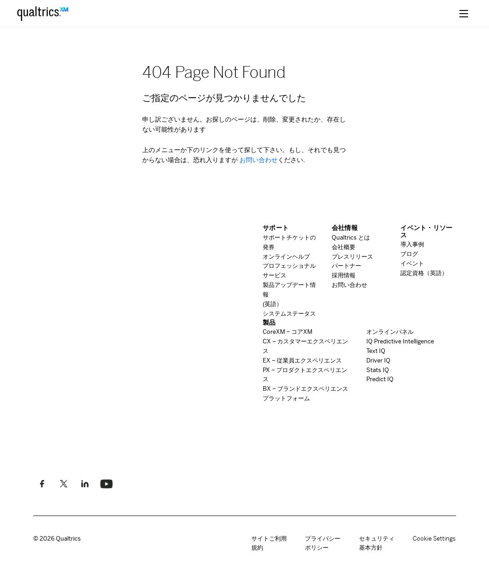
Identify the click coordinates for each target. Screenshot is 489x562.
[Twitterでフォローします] (63, 483)
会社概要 (343, 247)
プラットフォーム (286, 398)
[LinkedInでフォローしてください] (85, 483)
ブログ (409, 253)
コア (287, 331)
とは (351, 237)
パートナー (346, 265)
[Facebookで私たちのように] (42, 483)
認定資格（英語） (424, 273)
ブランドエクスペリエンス (305, 388)
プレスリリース (352, 256)
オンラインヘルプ (286, 256)
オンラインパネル (390, 331)
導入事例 (412, 244)
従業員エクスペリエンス (302, 360)
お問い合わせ (258, 159)
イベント (412, 263)
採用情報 (343, 275)
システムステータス (289, 313)
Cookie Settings (434, 538)
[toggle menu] (464, 13)
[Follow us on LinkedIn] (106, 483)
